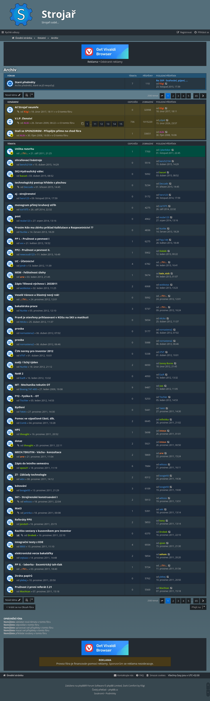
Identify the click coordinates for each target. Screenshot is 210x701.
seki (161, 509)
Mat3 (18, 508)
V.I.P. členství (23, 118)
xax (161, 385)
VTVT (22, 355)
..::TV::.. (24, 153)
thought (24, 434)
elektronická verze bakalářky (34, 553)
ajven (162, 543)
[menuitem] (201, 32)
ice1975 (24, 209)
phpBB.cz (113, 689)
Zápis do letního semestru (32, 463)
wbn (22, 479)
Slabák (163, 251)
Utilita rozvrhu (24, 149)
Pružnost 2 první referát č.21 (33, 587)
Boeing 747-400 (28, 389)
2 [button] (173, 95)
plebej (23, 580)
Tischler (24, 400)
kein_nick (164, 273)
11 (95, 124)
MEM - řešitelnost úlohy (30, 272)
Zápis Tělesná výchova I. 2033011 (36, 283)
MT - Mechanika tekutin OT (32, 384)
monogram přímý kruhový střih (35, 205)
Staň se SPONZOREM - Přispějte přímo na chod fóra (48, 131)
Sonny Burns (166, 363)
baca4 (23, 175)
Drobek (32, 535)
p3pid (162, 120)
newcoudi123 (27, 254)
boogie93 (164, 475)
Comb (23, 423)
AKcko (23, 321)
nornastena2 (27, 333)
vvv (21, 243)
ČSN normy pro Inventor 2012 (34, 351)
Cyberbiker (164, 149)
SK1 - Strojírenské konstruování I (36, 497)
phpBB (81, 685)
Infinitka (164, 419)
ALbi (26, 122)
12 (101, 124)
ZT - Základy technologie (31, 474)
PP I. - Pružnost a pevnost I (32, 238)
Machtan (25, 591)
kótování (20, 486)
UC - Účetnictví (24, 261)
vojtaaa (24, 557)
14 (114, 124)
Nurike (23, 232)
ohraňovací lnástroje (28, 160)
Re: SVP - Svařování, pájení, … (172, 80)
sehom (163, 554)
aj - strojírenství (25, 193)
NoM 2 (19, 373)
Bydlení (20, 407)
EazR (22, 378)
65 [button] (196, 95)
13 (108, 124)
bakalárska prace (26, 306)
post (18, 216)
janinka (28, 512)
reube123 (25, 220)
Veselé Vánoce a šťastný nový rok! (37, 295)
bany (162, 520)
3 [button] (178, 95)
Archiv (10, 69)
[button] (162, 96)
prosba (19, 328)
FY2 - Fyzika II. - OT (27, 396)
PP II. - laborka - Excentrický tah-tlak (38, 564)
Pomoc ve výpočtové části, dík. (35, 418)
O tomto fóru (65, 111)
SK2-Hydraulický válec (29, 171)
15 (120, 124)
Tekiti (23, 411)
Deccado (28, 187)
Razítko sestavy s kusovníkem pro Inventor (43, 530)
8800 (22, 546)
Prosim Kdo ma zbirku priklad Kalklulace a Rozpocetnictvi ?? (54, 227)
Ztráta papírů (23, 575)
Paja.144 (163, 239)
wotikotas (25, 288)
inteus (162, 430)
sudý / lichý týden (26, 362)
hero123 (24, 198)
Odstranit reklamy (111, 61)
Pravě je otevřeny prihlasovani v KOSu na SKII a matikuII (52, 317)
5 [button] (188, 95)
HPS (17, 429)
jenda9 (24, 524)
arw (22, 276)
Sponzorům (116, 663)
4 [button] (183, 95)
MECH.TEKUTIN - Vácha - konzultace (38, 452)
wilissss (163, 464)
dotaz (18, 441)
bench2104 (26, 164)
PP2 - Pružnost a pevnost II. (32, 250)
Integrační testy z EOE (29, 542)
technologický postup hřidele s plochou (40, 182)
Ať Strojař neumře (27, 107)
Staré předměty (25, 82)
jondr (23, 265)
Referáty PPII (23, 519)
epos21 (24, 467)
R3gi (161, 83)
